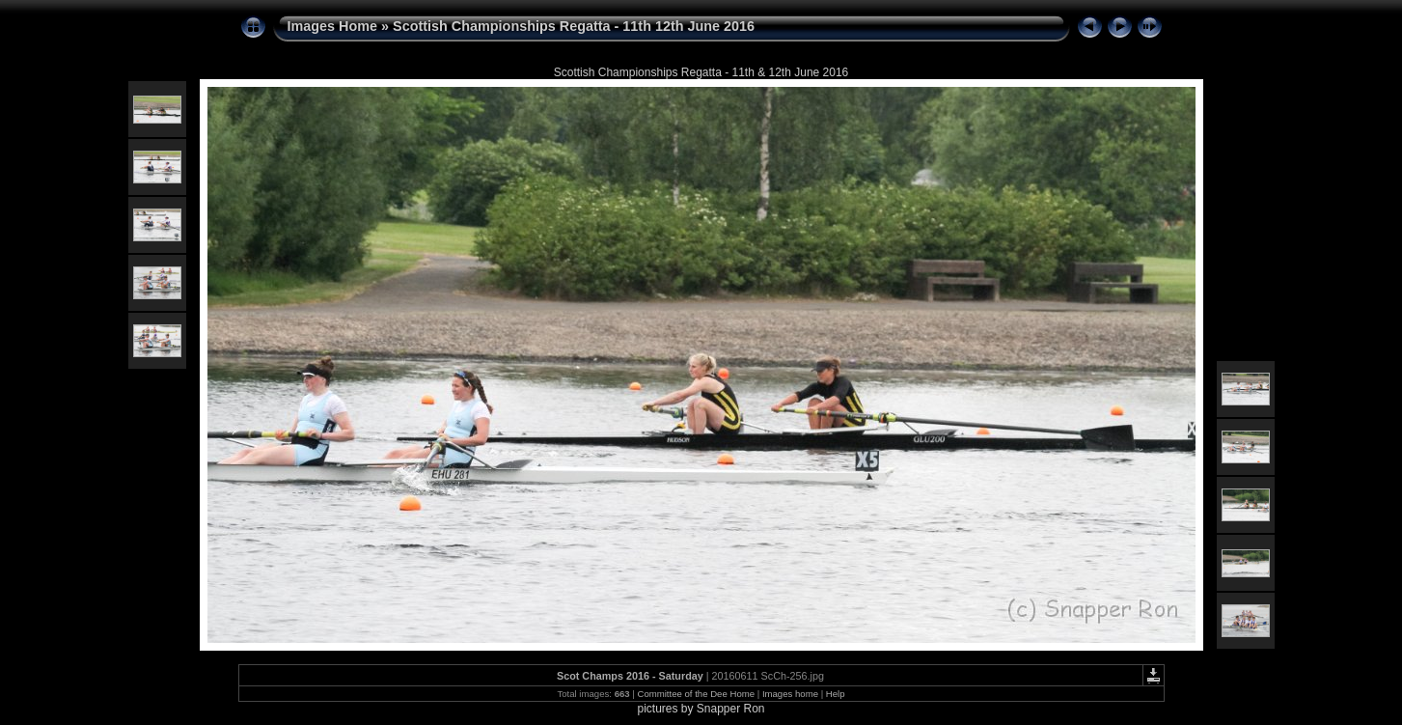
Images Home (333, 26)
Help (835, 693)
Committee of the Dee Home (696, 693)
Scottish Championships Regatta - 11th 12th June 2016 (574, 26)
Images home (790, 693)
